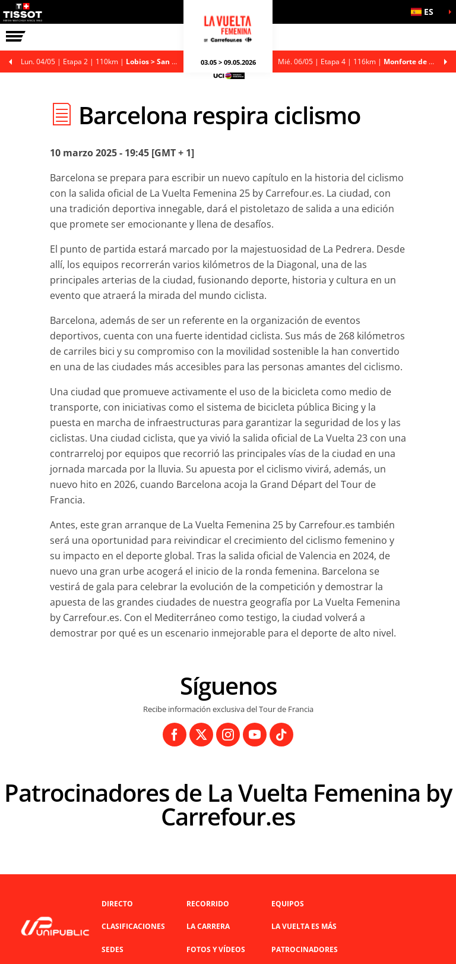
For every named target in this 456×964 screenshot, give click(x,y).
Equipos (287, 904)
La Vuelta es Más (304, 926)
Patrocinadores (304, 949)
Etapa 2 (105, 61)
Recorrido (207, 904)
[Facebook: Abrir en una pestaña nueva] (174, 734)
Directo (117, 904)
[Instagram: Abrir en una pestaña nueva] (228, 734)
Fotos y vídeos (215, 949)
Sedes (113, 949)
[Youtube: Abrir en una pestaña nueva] (255, 734)
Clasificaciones (133, 926)
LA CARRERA (208, 926)
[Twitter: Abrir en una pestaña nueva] (201, 734)
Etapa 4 (367, 61)
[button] (426, 12)
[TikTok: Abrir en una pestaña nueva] (281, 734)
